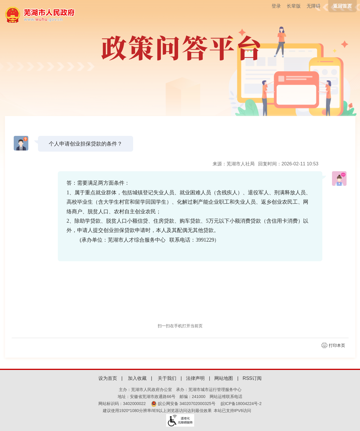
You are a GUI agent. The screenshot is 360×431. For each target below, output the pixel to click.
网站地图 (223, 378)
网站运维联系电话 (226, 396)
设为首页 (107, 378)
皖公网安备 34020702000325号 (183, 403)
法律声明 (195, 378)
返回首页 (342, 6)
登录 (276, 6)
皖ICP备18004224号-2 (241, 403)
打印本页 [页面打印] (337, 345)
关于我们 (167, 378)
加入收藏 (137, 378)
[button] (294, 6)
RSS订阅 (252, 378)
